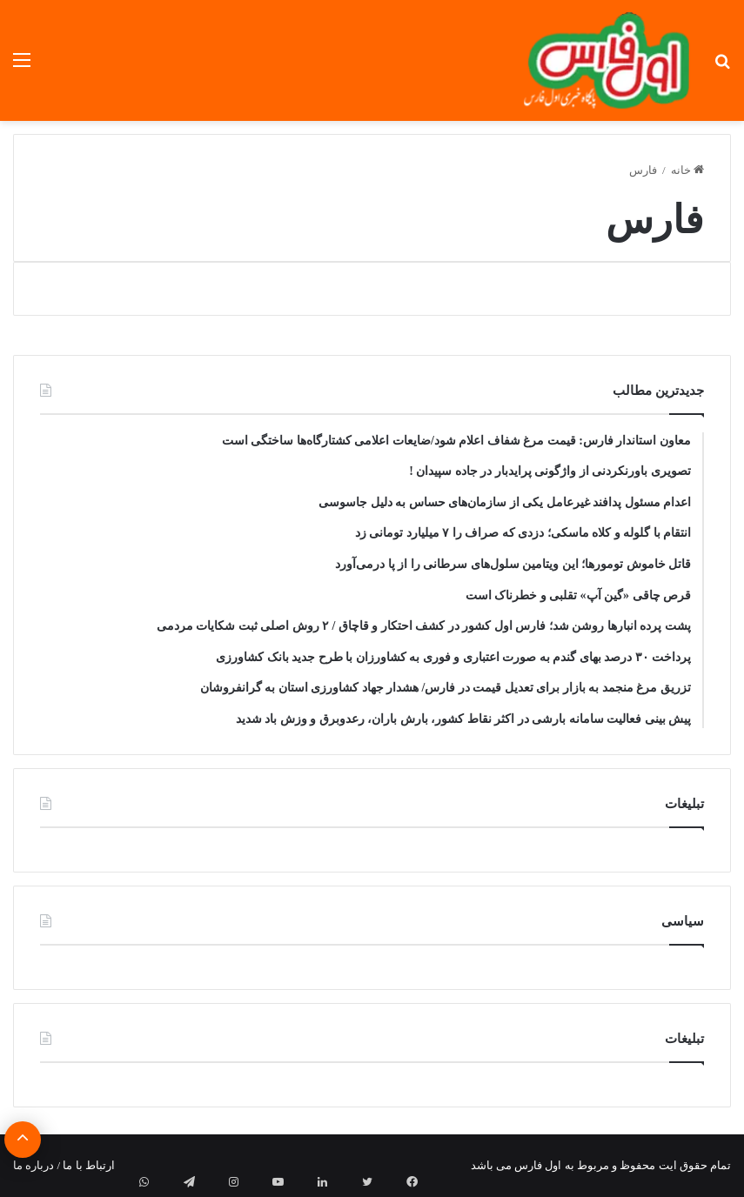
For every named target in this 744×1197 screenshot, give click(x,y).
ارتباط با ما (89, 1165)
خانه (687, 170)
